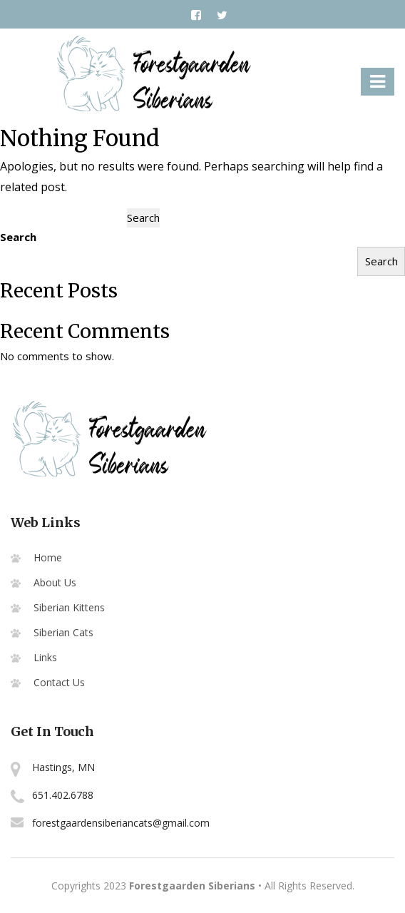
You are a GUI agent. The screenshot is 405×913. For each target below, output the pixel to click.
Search (18, 237)
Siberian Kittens (69, 607)
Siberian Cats (63, 632)
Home (48, 557)
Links (45, 657)
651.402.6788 (62, 795)
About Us (55, 582)
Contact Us (59, 682)
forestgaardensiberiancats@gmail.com (121, 823)
